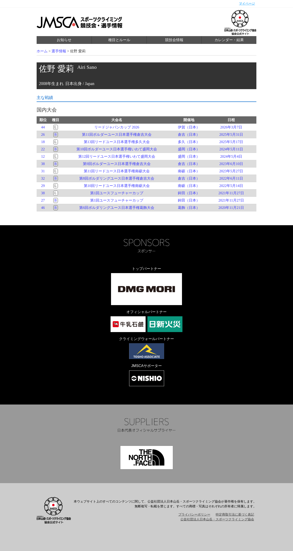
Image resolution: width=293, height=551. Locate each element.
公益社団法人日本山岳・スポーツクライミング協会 (217, 519)
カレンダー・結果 (229, 40)
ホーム (42, 51)
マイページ (247, 3)
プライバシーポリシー (194, 514)
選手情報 (59, 51)
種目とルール (119, 40)
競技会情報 (174, 40)
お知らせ (64, 40)
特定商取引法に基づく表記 (235, 514)
